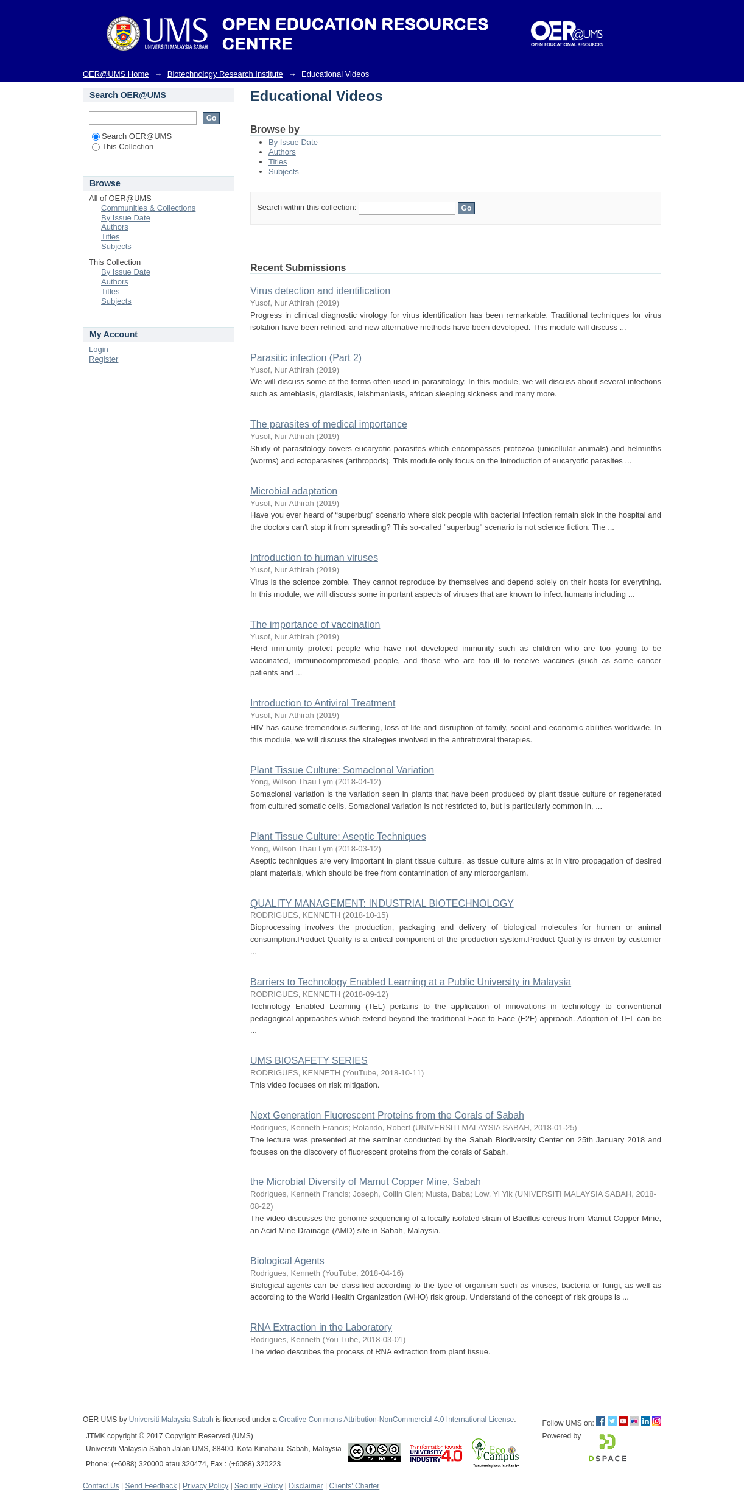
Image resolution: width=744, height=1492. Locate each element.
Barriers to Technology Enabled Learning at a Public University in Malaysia (410, 982)
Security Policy (258, 1486)
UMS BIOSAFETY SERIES (309, 1060)
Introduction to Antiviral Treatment (322, 703)
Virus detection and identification (320, 291)
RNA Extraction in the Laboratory (321, 1327)
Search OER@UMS (132, 136)
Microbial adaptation (293, 491)
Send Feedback (151, 1486)
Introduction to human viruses (314, 557)
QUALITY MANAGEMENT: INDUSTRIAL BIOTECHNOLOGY (382, 903)
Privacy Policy (205, 1486)
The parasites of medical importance (328, 424)
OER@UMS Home (116, 74)
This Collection (122, 146)
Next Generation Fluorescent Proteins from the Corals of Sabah (387, 1115)
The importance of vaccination (315, 624)
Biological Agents (287, 1261)
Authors (282, 152)
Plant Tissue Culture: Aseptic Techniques (338, 836)
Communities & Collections (148, 208)
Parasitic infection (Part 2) (306, 358)
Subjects (283, 171)
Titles (277, 161)
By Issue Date (293, 142)
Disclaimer (306, 1486)
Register (103, 359)
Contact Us (101, 1486)
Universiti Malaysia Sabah (171, 1419)
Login (98, 349)
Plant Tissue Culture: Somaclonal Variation (342, 770)
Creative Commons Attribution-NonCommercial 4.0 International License (396, 1419)
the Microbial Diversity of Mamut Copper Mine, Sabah (365, 1182)
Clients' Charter (354, 1486)
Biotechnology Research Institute (225, 74)
